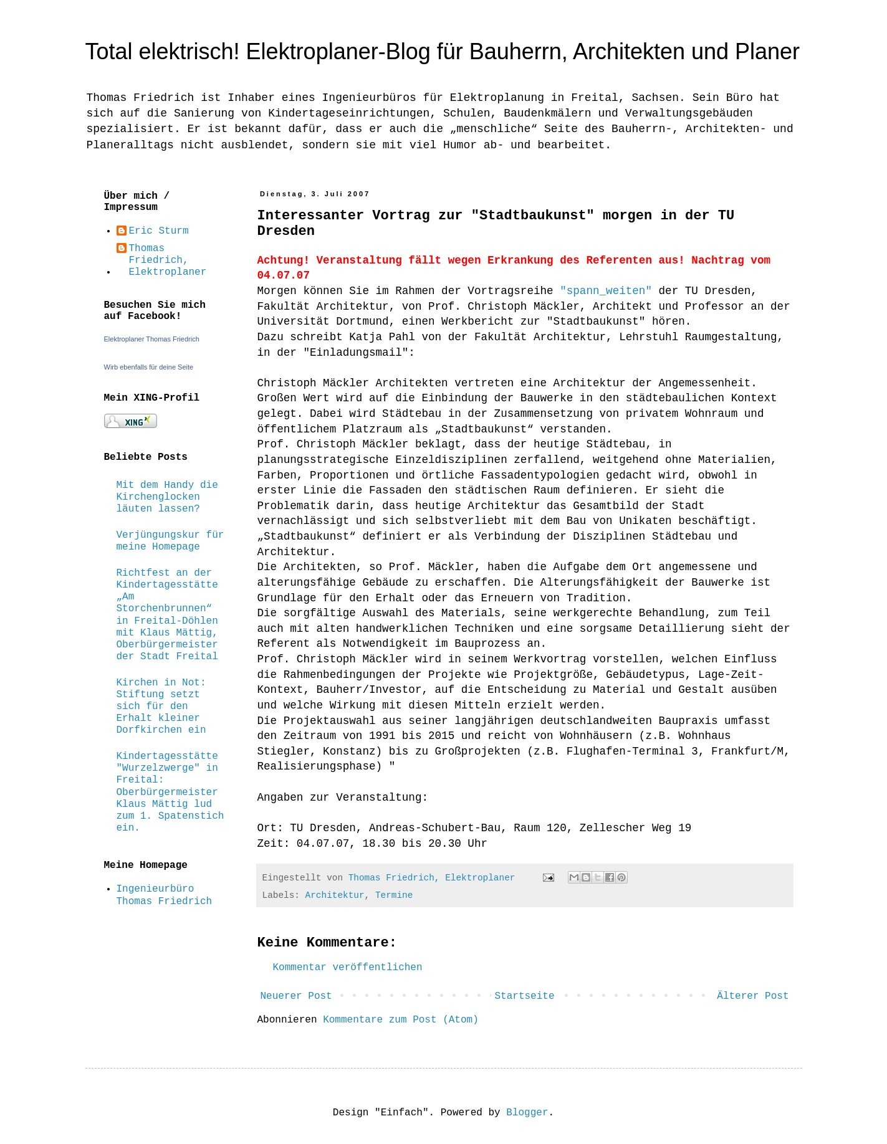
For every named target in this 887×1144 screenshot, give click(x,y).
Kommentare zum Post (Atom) (401, 1020)
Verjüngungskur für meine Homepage (170, 541)
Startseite (524, 996)
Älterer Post (753, 996)
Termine (394, 895)
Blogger (527, 1112)
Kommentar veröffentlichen (348, 967)
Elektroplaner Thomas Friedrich (151, 339)
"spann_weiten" (606, 291)
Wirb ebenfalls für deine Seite (149, 367)
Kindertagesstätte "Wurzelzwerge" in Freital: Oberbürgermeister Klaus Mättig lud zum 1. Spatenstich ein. (170, 792)
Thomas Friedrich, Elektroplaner (168, 260)
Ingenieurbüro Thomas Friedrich (165, 895)
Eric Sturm (159, 231)
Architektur (335, 895)
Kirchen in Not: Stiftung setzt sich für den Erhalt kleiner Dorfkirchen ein (161, 706)
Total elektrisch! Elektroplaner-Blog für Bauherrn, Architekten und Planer (442, 51)
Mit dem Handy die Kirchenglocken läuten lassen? (167, 497)
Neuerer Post (296, 996)
